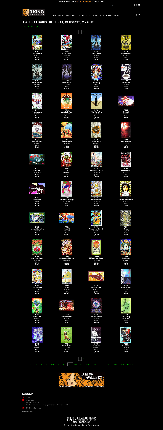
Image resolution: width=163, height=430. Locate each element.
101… (36, 364)
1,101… (95, 364)
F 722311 (66, 171)
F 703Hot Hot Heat (66, 54)
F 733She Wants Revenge (66, 200)
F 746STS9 (67, 288)
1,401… (115, 364)
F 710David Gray (126, 83)
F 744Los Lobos (126, 259)
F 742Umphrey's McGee (37, 259)
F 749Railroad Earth (96, 288)
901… (82, 364)
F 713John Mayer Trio (96, 113)
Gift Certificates (27, 412)
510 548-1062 (28, 397)
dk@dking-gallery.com (31, 408)
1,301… (108, 364)
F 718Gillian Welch (96, 142)
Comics (95, 15)
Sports (88, 15)
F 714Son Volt (126, 113)
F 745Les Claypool (37, 288)
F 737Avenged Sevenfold (37, 230)
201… (41, 364)
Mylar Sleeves (70, 15)
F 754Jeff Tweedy (126, 317)
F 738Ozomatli (67, 230)
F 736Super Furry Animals (126, 200)
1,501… (122, 364)
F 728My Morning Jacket (96, 171)
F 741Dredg (126, 230)
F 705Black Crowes (96, 54)
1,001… (88, 364)
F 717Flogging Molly (67, 142)
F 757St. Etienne (96, 347)
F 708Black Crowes (66, 83)
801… (76, 364)
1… (31, 364)
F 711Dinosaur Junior (37, 113)
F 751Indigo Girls (37, 317)
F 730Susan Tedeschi (125, 171)
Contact (117, 15)
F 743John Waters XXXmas (66, 259)
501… (59, 364)
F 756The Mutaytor (66, 347)
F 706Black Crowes (126, 54)
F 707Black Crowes (37, 83)
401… (53, 364)
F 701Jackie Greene (37, 54)
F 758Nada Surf (125, 347)
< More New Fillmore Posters (32, 27)
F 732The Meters (37, 200)
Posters (61, 15)
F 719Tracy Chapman (125, 142)
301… (47, 364)
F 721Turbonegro (37, 171)
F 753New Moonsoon (96, 317)
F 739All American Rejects (96, 230)
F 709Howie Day (96, 83)
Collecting (80, 15)
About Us (109, 15)
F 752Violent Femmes (66, 317)
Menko (102, 15)
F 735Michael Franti (96, 200)
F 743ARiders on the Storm (96, 259)
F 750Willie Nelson (125, 288)
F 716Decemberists (37, 142)
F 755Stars (37, 347)
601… (64, 364)
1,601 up (130, 364)
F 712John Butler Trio (66, 113)
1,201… (102, 364)
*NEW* (55, 15)
